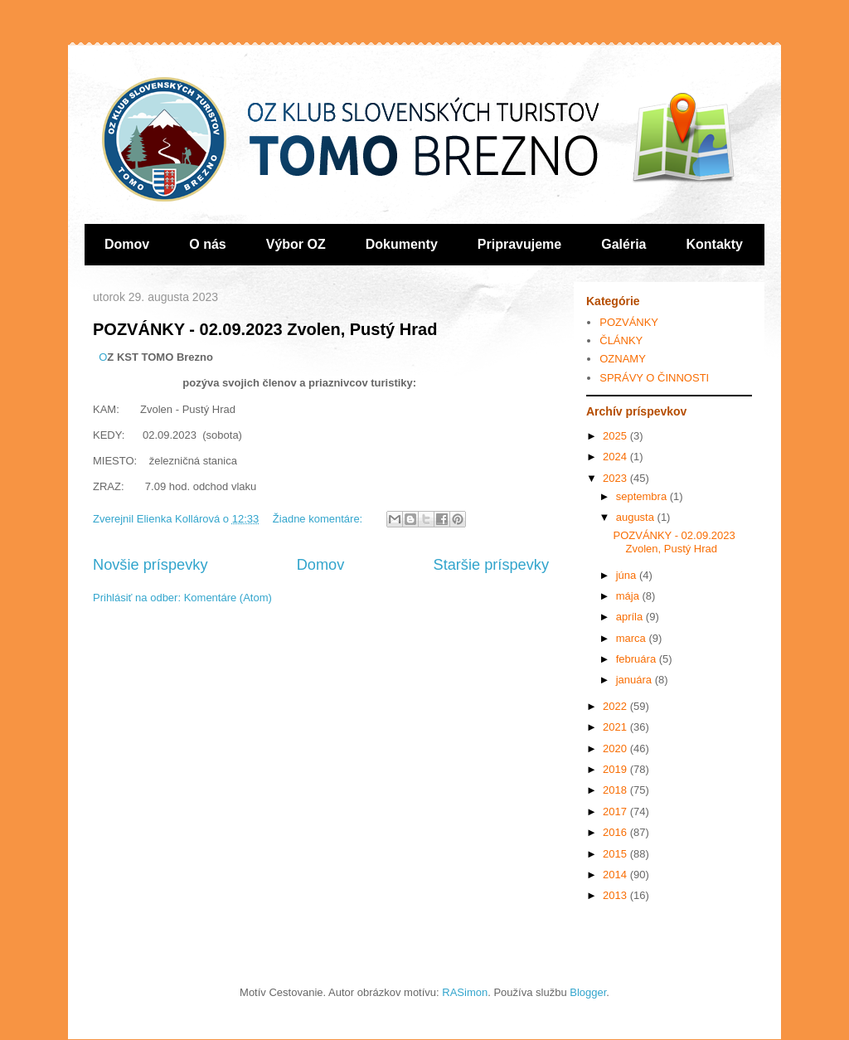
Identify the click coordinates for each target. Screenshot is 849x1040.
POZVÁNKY (628, 322)
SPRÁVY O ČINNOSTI (654, 378)
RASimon (465, 992)
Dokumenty (402, 244)
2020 (616, 748)
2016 (616, 832)
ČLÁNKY (621, 340)
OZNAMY (622, 358)
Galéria (623, 244)
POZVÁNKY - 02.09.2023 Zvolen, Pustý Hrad (265, 329)
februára (637, 659)
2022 (616, 706)
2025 (616, 436)
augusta (636, 517)
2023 (616, 478)
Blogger (588, 992)
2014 (616, 874)
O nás (207, 244)
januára (635, 679)
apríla (631, 616)
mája (629, 596)
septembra (643, 496)
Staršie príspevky (492, 564)
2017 (616, 811)
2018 (616, 790)
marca (632, 638)
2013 (616, 895)
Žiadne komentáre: (319, 519)
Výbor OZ (296, 244)
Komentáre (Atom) (228, 597)
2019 (616, 769)
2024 (616, 456)
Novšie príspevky (150, 564)
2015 (616, 854)
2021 (616, 727)
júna (627, 575)
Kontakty (714, 244)
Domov (126, 244)
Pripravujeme (519, 244)
